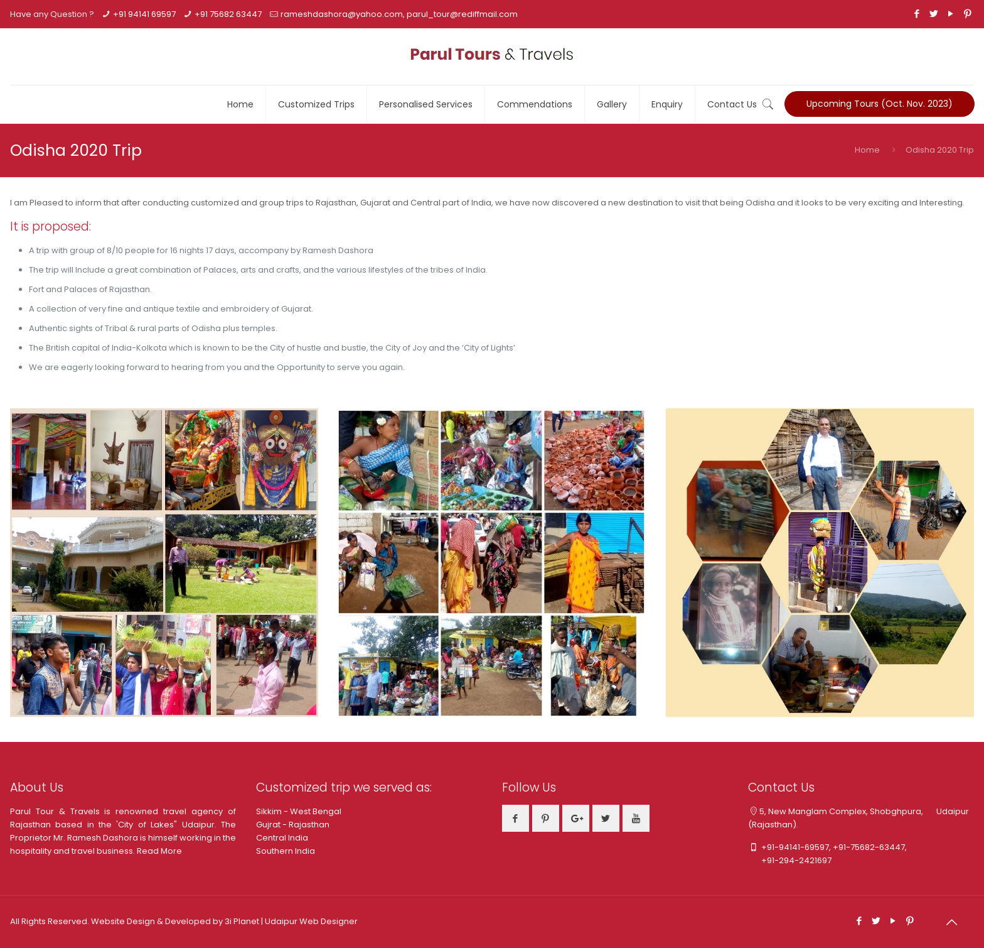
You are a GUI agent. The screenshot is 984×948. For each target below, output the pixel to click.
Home (867, 150)
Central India (282, 838)
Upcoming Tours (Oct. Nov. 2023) (879, 103)
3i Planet (243, 921)
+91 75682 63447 (228, 14)
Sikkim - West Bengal (298, 811)
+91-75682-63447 (869, 847)
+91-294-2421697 (790, 860)
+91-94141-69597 (795, 847)
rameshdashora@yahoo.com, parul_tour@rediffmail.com (399, 14)
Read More (159, 851)
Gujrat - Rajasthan (292, 825)
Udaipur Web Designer (311, 921)
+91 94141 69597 (144, 14)
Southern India (285, 851)
